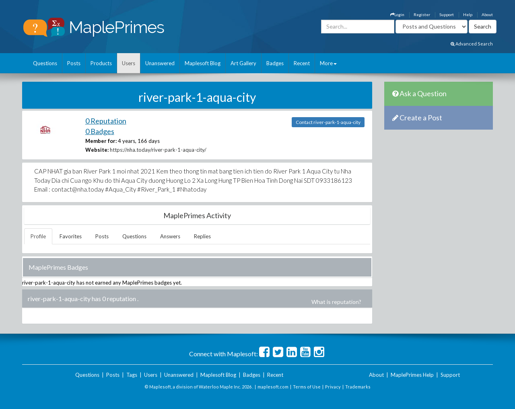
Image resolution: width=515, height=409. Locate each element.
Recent (302, 63)
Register (422, 14)
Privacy (333, 386)
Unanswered (160, 63)
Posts (73, 63)
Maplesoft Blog (202, 63)
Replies (202, 236)
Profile (38, 236)
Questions (45, 63)
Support (446, 14)
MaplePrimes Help (412, 375)
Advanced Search (472, 43)
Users (128, 63)
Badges (275, 63)
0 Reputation (105, 120)
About (487, 14)
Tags (131, 375)
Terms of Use (307, 386)
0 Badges (99, 131)
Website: (97, 150)
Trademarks (358, 386)
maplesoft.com (273, 386)
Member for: (101, 141)
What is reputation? (336, 301)
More (328, 63)
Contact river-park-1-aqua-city (328, 122)
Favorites (71, 236)
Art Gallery (243, 63)
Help (467, 14)
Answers (170, 236)
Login (397, 14)
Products (101, 63)
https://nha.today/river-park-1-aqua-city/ (158, 150)
